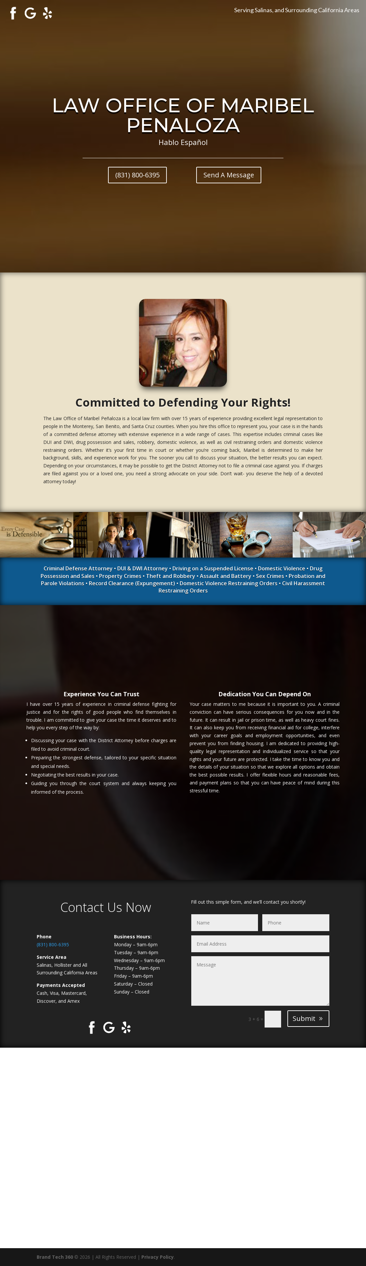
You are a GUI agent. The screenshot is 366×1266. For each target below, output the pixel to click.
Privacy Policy (157, 1257)
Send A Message (228, 174)
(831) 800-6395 (137, 174)
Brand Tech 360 (55, 1257)
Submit (304, 1018)
